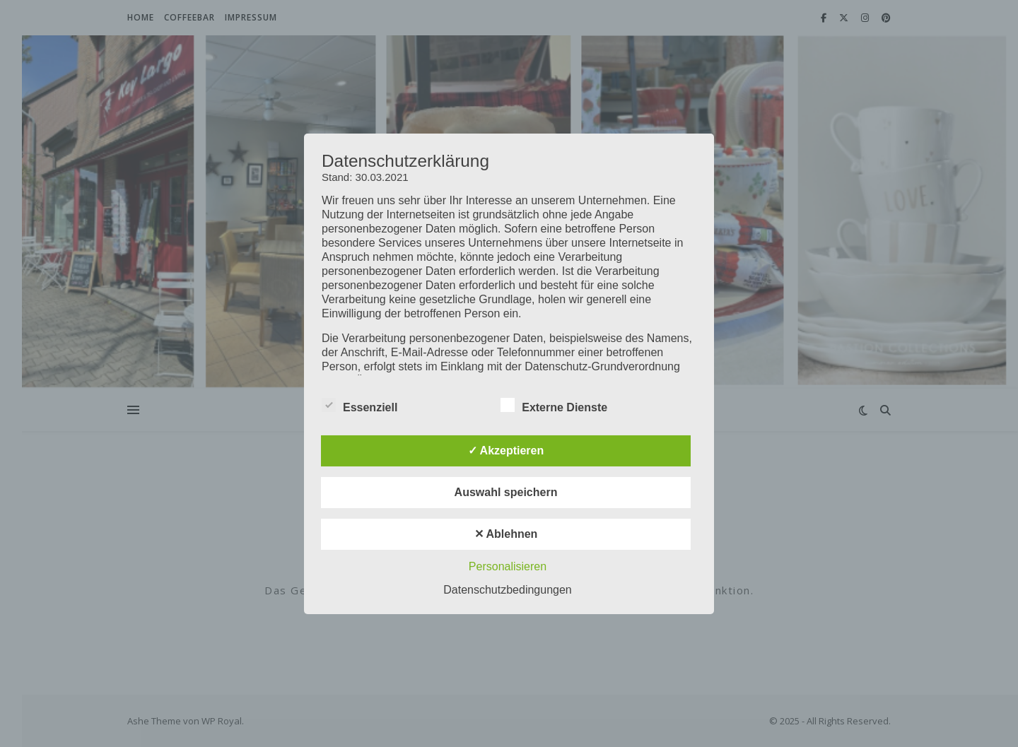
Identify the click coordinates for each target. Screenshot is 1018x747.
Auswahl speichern (506, 492)
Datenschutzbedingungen (507, 590)
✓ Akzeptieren (506, 451)
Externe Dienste (554, 404)
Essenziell (359, 404)
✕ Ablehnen (506, 534)
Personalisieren (507, 566)
